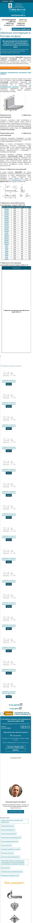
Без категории (5, 867)
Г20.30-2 (6, 231)
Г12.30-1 (6, 212)
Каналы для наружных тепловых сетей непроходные (12, 821)
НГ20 (6, 249)
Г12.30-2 (6, 214)
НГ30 (6, 257)
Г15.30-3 (6, 227)
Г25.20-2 (6, 236)
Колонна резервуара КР (8, 829)
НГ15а (6, 247)
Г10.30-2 (6, 211)
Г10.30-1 (6, 209)
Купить (9, 384)
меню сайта (7, 1)
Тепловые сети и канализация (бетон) (11, 871)
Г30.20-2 (6, 242)
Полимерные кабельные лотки (9, 875)
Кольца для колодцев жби (8, 833)
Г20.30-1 (6, 229)
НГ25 (6, 253)
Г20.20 (6, 233)
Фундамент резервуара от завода (10, 849)
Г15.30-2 (6, 225)
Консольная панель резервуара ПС (11, 837)
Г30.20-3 (6, 244)
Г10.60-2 (6, 218)
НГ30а (6, 259)
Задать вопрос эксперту (15, 811)
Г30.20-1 (6, 240)
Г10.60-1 (6, 216)
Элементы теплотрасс (7, 853)
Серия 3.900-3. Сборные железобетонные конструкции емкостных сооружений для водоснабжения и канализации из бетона (12, 862)
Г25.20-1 (6, 235)
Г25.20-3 (6, 238)
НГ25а (6, 255)
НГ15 (6, 246)
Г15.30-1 (6, 224)
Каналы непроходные (7, 826)
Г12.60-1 (6, 220)
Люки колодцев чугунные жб (9, 841)
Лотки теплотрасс (6, 845)
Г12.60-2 (6, 222)
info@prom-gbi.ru (18, 15)
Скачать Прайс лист (15, 747)
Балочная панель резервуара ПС (10, 856)
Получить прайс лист (21, 29)
